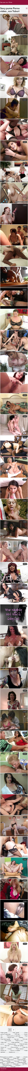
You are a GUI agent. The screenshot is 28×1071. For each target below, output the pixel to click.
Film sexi (17, 1066)
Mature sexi (11, 1069)
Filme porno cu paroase (13, 1068)
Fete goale (16, 1065)
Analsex (21, 1069)
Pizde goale (4, 1065)
